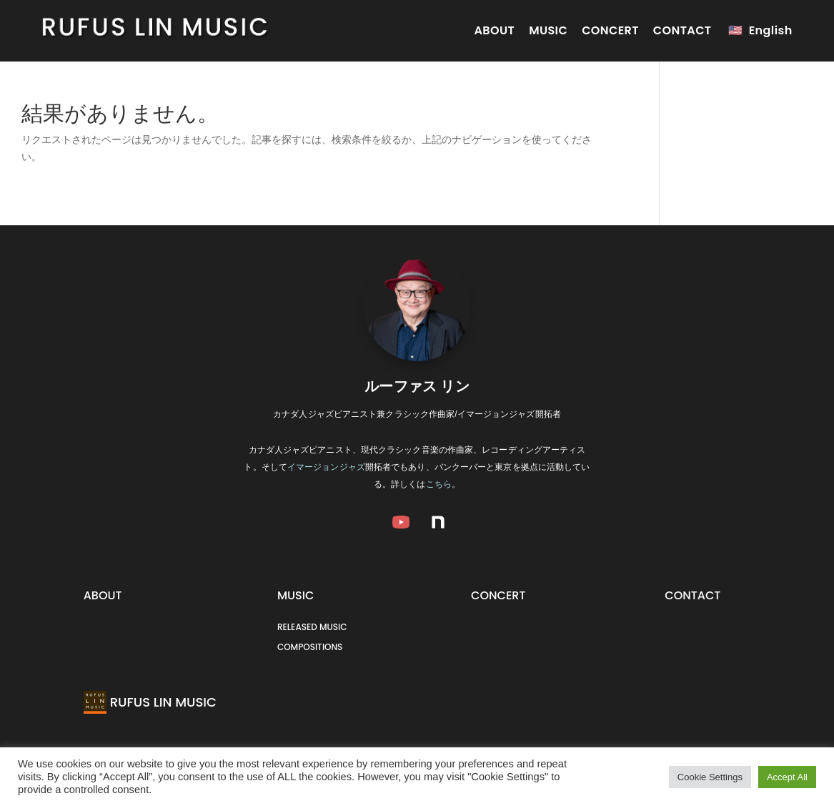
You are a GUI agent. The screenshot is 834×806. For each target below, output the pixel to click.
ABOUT (494, 30)
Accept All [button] (787, 777)
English (771, 30)
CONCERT (610, 30)
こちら (439, 484)
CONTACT (682, 30)
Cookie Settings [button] (710, 777)
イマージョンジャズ (326, 467)
